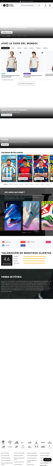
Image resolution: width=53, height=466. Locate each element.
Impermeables (43, 458)
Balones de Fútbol (18, 455)
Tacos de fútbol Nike (19, 453)
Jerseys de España (45, 453)
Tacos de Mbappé (5, 460)
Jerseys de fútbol (44, 455)
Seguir (23, 241)
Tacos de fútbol (5, 453)
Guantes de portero (32, 453)
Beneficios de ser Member (26, 1)
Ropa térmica (30, 464)
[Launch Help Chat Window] (47, 459)
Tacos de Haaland (5, 458)
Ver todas (50, 447)
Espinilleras (43, 460)
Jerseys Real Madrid (32, 455)
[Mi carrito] (50, 5)
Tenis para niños (18, 464)
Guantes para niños (19, 461)
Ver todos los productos (26, 83)
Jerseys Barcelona (31, 458)
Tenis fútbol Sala (5, 455)
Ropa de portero (44, 463)
